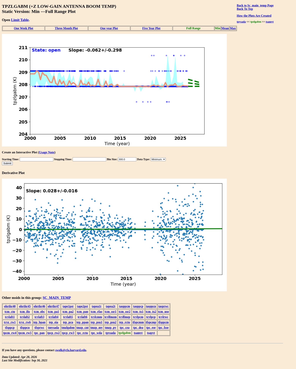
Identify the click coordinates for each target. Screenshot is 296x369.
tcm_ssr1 (110, 311)
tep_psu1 (96, 322)
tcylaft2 (25, 316)
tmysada (53, 327)
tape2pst (82, 306)
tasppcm (124, 306)
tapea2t (110, 306)
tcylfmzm (110, 316)
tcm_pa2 (68, 311)
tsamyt (270, 21)
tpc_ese (151, 327)
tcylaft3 (39, 316)
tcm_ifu (25, 311)
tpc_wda (96, 332)
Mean (225, 28)
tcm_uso (163, 311)
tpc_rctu (82, 332)
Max (233, 28)
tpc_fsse (163, 327)
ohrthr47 (53, 306)
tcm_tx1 (138, 311)
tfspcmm (138, 322)
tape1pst (68, 306)
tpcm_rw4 (9, 332)
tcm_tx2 (151, 311)
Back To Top (245, 8)
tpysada (241, 21)
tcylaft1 (10, 316)
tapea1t (96, 306)
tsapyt (151, 332)
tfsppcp (10, 327)
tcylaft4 (53, 316)
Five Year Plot (151, 28)
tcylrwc (163, 316)
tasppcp (138, 306)
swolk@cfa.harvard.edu (70, 350)
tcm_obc (39, 311)
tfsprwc (39, 327)
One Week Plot (23, 28)
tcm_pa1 (53, 311)
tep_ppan (82, 322)
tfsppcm (163, 322)
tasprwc (163, 306)
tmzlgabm (68, 327)
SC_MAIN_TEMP (57, 298)
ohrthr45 (25, 306)
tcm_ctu (10, 311)
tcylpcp (151, 316)
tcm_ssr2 (124, 311)
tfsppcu (25, 327)
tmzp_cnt (82, 327)
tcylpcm (138, 316)
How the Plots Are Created (254, 15)
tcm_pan (82, 311)
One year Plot (109, 28)
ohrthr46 (39, 306)
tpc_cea (125, 327)
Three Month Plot (66, 28)
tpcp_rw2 (53, 332)
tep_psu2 (110, 322)
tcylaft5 (68, 316)
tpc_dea (138, 327)
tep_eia (53, 322)
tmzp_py (110, 327)
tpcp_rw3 (68, 332)
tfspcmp (151, 322)
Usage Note (46, 152)
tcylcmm (96, 316)
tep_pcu (68, 322)
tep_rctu (124, 322)
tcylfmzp (124, 316)
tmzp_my (96, 327)
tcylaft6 (82, 316)
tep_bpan (39, 322)
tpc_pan (39, 332)
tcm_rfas (96, 311)
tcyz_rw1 (10, 322)
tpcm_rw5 (24, 332)
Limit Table (20, 20)
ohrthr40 (10, 306)
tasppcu (151, 306)
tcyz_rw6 (25, 322)
